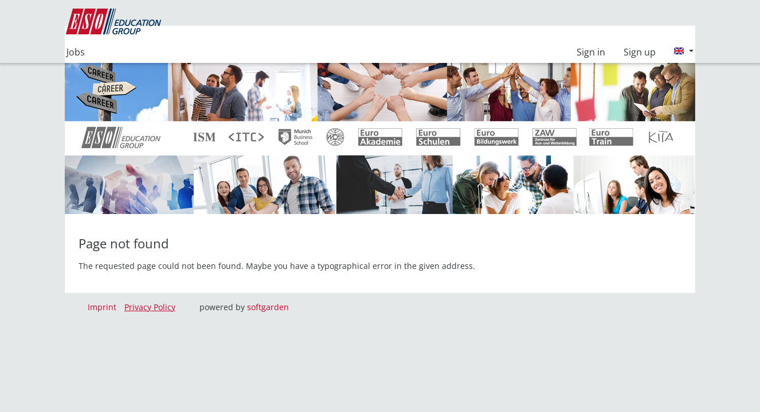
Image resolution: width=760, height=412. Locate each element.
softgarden (268, 307)
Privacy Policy (149, 307)
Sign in (591, 52)
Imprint (102, 307)
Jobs (75, 52)
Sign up (640, 52)
